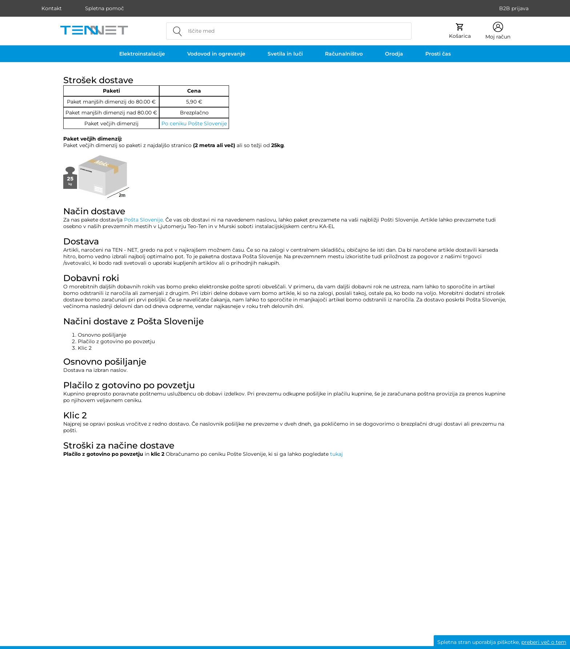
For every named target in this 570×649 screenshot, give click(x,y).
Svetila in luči (285, 53)
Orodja (394, 53)
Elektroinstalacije (142, 53)
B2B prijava (514, 8)
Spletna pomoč (104, 8)
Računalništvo (344, 53)
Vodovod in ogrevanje (216, 53)
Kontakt (51, 8)
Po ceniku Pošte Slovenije (194, 123)
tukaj (336, 454)
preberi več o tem (543, 642)
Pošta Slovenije (143, 219)
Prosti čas (438, 53)
